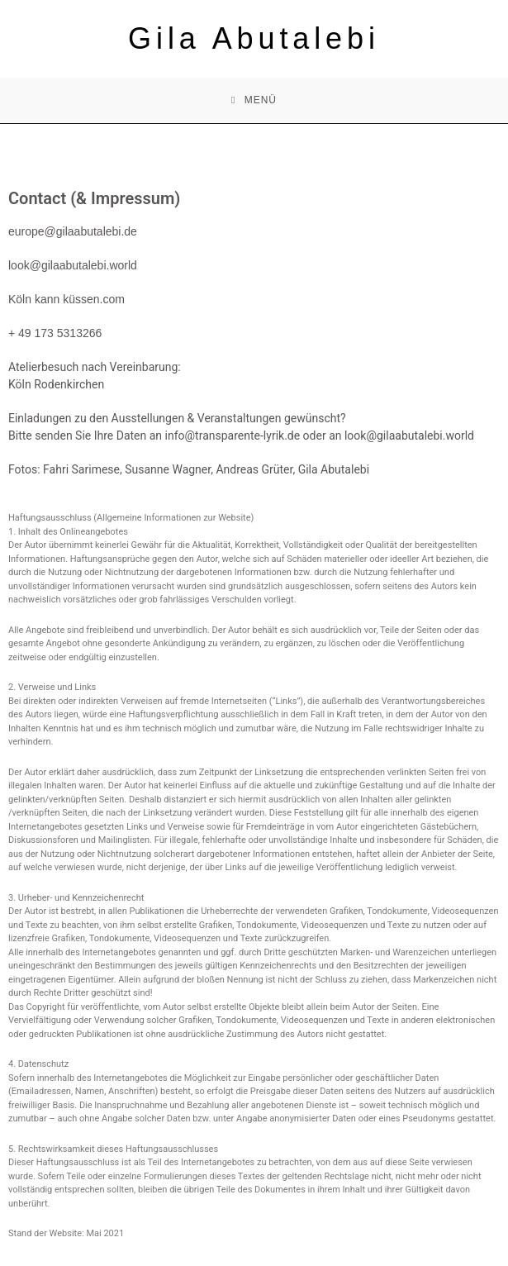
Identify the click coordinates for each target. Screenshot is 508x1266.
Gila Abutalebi (254, 38)
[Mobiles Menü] (254, 100)
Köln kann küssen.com (66, 299)
